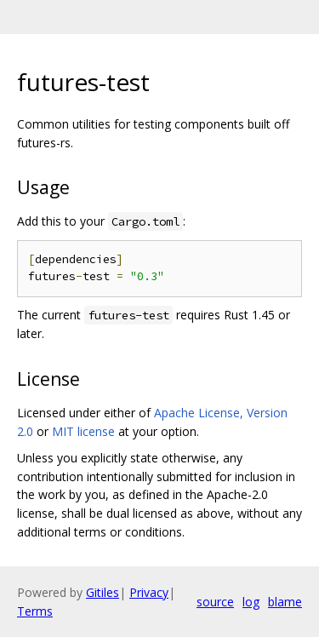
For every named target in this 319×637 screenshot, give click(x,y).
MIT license (83, 431)
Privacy (148, 592)
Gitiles (102, 592)
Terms (35, 611)
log (250, 602)
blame (285, 602)
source (215, 602)
